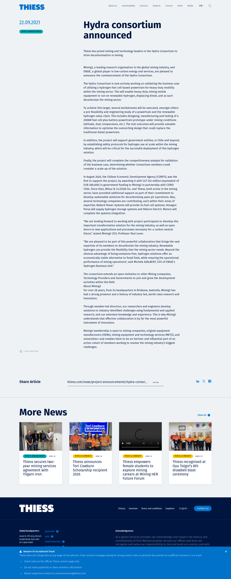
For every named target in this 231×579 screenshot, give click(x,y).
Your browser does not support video (140, 436)
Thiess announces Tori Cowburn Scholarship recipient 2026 (90, 468)
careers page (67, 561)
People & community (83, 456)
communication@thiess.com (70, 573)
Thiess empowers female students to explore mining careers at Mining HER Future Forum (140, 470)
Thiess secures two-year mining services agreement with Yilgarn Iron (39, 468)
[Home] (32, 5)
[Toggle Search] (210, 5)
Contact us (202, 508)
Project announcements (31, 31)
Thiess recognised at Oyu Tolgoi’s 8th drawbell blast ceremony (189, 468)
